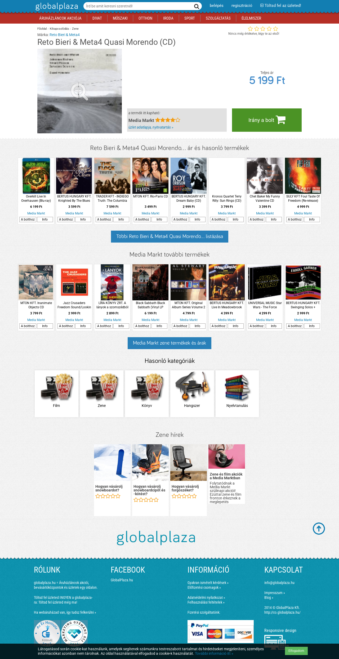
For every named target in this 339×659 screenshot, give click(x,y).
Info (45, 219)
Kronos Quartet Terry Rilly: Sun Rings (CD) (227, 199)
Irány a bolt (267, 119)
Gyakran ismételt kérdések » (208, 583)
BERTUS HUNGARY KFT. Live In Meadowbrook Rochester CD (227, 305)
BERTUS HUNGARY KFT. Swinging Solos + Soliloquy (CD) (303, 305)
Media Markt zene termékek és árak (169, 343)
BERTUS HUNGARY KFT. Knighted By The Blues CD (74, 199)
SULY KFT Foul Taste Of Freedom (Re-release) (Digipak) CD (303, 199)
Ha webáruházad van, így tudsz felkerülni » (65, 612)
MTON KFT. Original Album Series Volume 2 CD (188, 305)
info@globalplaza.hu (279, 583)
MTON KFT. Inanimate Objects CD (36, 305)
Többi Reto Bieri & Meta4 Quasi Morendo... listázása (169, 236)
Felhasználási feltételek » (206, 602)
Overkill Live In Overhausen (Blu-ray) (36, 199)
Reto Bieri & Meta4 (65, 35)
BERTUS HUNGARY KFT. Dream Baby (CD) (189, 199)
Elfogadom (296, 651)
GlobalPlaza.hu (122, 580)
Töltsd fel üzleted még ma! (57, 602)
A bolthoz (28, 219)
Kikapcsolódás (59, 28)
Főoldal (42, 28)
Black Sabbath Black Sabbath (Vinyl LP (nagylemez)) (150, 305)
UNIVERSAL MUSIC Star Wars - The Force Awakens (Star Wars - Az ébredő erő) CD (264, 305)
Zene (75, 28)
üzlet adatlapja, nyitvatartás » (150, 127)
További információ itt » (214, 653)
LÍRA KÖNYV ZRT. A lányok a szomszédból (112, 305)
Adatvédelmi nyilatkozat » (206, 597)
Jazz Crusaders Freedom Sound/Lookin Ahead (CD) (74, 305)
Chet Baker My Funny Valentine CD (265, 199)
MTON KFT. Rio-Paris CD (150, 196)
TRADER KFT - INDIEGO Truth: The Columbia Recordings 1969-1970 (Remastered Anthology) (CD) (112, 199)
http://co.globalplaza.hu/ (282, 612)
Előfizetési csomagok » (204, 587)
